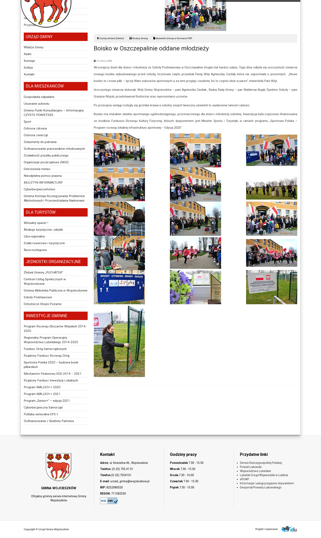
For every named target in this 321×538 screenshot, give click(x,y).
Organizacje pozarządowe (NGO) (46, 162)
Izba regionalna (34, 236)
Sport (27, 122)
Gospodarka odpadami (39, 97)
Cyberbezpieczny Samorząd (43, 407)
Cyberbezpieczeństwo (39, 189)
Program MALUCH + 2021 (42, 394)
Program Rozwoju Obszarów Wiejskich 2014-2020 (55, 329)
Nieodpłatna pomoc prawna (43, 176)
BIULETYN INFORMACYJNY (43, 182)
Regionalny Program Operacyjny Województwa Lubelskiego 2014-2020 (51, 340)
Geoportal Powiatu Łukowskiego (260, 487)
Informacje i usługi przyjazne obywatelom (267, 483)
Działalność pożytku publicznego (46, 155)
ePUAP (244, 479)
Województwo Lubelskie (255, 471)
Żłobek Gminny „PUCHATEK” (43, 272)
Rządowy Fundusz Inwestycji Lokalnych (51, 380)
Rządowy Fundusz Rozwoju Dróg (46, 356)
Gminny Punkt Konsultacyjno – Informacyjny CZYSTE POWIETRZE (54, 113)
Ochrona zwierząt (36, 135)
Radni (27, 54)
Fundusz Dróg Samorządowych (45, 349)
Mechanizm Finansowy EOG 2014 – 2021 (52, 374)
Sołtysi (28, 67)
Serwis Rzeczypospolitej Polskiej (261, 462)
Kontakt (29, 74)
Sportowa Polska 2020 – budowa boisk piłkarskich (51, 365)
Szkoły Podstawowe (38, 297)
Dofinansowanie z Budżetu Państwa (49, 421)
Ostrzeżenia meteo (37, 169)
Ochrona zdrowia (35, 128)
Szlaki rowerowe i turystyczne (44, 243)
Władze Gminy (33, 47)
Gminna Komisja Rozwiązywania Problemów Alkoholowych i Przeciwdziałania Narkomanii (54, 198)
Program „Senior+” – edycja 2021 (47, 401)
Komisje (29, 61)
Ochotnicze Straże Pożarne (43, 304)
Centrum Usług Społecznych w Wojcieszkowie (45, 281)
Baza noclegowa (35, 250)
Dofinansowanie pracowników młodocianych (54, 149)
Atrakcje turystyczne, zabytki (43, 230)
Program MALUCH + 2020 (42, 387)
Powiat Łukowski (251, 467)
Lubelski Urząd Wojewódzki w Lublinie (264, 475)
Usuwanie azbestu (36, 104)
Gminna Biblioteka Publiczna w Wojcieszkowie (55, 290)
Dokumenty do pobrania (40, 142)
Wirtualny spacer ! (36, 223)
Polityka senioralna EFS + (41, 414)
